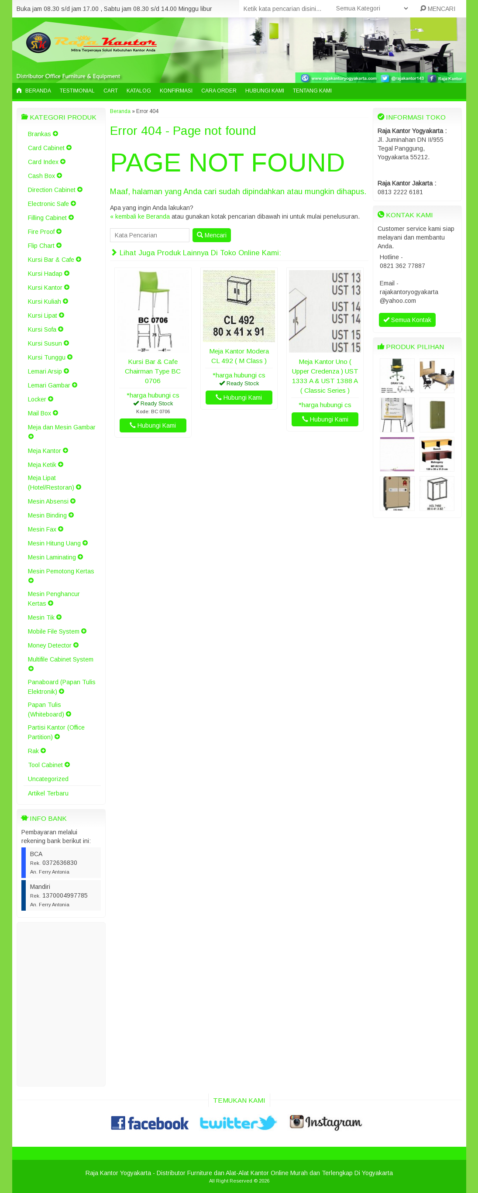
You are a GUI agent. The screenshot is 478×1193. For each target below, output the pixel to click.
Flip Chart (41, 245)
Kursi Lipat (42, 315)
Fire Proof (41, 231)
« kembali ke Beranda (140, 216)
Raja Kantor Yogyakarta (118, 1172)
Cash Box (41, 175)
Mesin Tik (41, 617)
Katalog (139, 91)
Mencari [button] (212, 235)
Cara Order (219, 91)
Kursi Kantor (45, 287)
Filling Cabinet (47, 217)
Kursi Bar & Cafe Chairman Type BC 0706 (153, 371)
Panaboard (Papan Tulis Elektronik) (62, 687)
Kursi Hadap (45, 273)
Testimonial (77, 91)
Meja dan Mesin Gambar (62, 427)
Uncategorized (48, 778)
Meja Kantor (44, 450)
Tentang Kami (312, 91)
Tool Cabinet (45, 764)
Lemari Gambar (49, 385)
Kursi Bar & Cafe (51, 259)
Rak (33, 750)
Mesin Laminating (52, 557)
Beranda (34, 91)
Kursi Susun (45, 343)
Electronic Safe (48, 203)
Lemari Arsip (45, 371)
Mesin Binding (47, 515)
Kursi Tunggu (46, 357)
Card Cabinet (46, 147)
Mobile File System (53, 631)
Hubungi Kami (264, 91)
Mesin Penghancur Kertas (54, 598)
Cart (110, 91)
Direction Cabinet (52, 189)
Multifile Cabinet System (60, 659)
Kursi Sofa (42, 329)
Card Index (43, 161)
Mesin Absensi (48, 501)
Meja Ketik (42, 464)
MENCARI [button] (437, 8)
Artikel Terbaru (48, 793)
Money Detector (50, 645)
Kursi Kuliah (44, 301)
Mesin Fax (42, 529)
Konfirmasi (176, 91)
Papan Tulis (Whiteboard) (46, 709)
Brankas (39, 133)
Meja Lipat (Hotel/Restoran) (51, 482)
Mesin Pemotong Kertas (61, 571)
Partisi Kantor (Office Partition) (56, 732)
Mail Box (39, 413)
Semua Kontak (407, 319)
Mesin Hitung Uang (54, 543)
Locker (37, 399)
